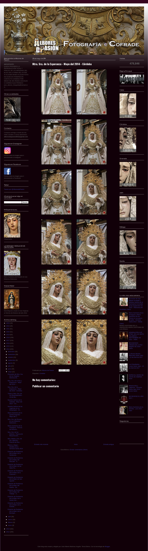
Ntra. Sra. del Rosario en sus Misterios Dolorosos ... (15, 421)
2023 (8, 323)
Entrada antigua (108, 444)
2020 (8, 332)
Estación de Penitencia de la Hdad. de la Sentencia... (15, 453)
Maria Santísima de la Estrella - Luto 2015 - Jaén (136, 408)
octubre (10, 357)
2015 (8, 346)
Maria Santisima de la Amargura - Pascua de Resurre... (15, 427)
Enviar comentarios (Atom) (78, 449)
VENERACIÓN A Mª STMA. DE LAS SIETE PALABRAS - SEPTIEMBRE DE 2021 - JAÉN (136, 336)
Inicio (76, 444)
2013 (8, 529)
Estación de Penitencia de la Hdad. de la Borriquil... (15, 511)
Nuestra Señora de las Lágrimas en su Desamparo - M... (15, 408)
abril (9, 516)
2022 (8, 326)
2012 (8, 532)
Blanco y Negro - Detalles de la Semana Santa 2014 (15, 446)
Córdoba (42, 373)
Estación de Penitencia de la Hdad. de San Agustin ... (15, 479)
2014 (8, 349)
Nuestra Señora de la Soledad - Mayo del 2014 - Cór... (15, 401)
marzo (10, 519)
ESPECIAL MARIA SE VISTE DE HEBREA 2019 (136, 376)
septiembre (12, 360)
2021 (8, 329)
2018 (8, 337)
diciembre (11, 351)
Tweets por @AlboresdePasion (14, 189)
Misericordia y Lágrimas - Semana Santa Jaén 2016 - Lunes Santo (135, 388)
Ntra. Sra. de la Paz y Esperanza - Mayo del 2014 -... (15, 382)
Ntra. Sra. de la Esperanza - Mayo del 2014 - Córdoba (15, 388)
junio (10, 369)
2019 (8, 334)
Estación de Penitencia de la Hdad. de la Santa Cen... (15, 498)
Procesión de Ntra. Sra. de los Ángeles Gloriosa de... (15, 376)
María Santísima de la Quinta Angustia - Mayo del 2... (15, 414)
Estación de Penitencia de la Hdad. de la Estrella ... (15, 504)
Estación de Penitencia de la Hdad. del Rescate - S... (15, 459)
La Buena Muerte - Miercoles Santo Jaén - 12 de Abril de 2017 (136, 355)
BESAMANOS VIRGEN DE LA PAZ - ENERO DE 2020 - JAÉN (136, 345)
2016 (8, 343)
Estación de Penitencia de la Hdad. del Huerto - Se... (15, 485)
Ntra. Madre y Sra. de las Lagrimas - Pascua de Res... (15, 440)
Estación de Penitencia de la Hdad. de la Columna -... (15, 472)
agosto (10, 363)
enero (10, 525)
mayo (10, 372)
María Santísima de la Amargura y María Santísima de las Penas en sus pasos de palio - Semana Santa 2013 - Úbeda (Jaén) (131, 318)
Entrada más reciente (41, 444)
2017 (8, 340)
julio (9, 366)
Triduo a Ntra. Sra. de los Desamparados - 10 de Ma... (15, 395)
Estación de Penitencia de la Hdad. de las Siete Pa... (15, 466)
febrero (10, 522)
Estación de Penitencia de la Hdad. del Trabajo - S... (15, 492)
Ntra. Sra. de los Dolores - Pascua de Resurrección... (15, 434)
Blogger (107, 546)
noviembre (11, 354)
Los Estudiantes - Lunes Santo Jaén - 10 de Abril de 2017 (136, 366)
